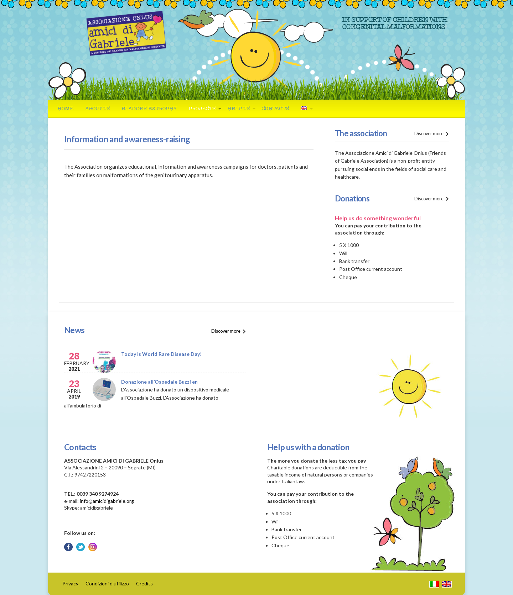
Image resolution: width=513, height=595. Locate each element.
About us (97, 109)
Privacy (70, 583)
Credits (144, 583)
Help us (238, 109)
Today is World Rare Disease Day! (161, 354)
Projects (202, 109)
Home (65, 109)
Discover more (429, 133)
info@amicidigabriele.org (107, 501)
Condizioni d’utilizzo (107, 583)
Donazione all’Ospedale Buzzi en (159, 382)
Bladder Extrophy (149, 109)
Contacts (275, 109)
